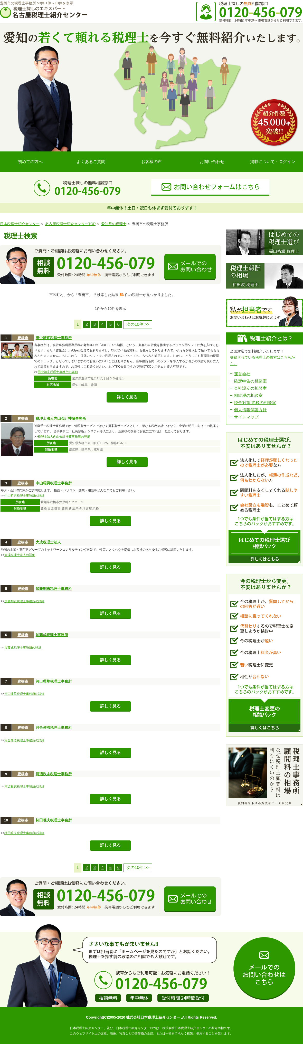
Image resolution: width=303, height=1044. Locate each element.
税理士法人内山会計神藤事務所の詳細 (64, 436)
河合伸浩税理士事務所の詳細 (24, 740)
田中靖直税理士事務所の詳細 (58, 372)
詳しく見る (127, 397)
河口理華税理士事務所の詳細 (24, 694)
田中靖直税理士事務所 (54, 338)
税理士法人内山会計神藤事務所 (61, 418)
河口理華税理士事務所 (54, 681)
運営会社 (242, 374)
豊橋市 (22, 338)
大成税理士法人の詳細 (19, 555)
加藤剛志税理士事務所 (54, 589)
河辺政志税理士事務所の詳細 (24, 786)
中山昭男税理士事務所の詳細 (24, 495)
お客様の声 (151, 161)
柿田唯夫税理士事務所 (54, 820)
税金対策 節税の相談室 (255, 402)
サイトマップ (246, 417)
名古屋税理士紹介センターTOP (70, 224)
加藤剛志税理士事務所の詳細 (24, 601)
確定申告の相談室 (250, 381)
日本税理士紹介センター (20, 224)
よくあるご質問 (91, 161)
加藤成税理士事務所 (52, 635)
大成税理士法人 (48, 542)
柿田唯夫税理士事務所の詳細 (24, 833)
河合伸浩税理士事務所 (54, 727)
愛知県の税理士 (113, 224)
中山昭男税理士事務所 (54, 483)
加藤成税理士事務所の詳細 (22, 647)
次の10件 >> (137, 324)
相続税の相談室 (248, 395)
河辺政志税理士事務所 (54, 774)
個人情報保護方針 (250, 410)
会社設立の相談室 (250, 388)
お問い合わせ (212, 161)
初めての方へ (30, 161)
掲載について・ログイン (272, 161)
